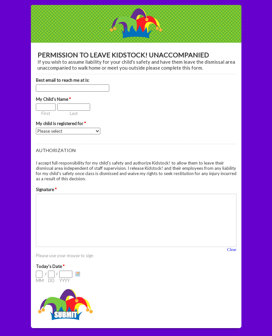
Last (74, 113)
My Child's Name (53, 99)
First (45, 113)
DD (51, 280)
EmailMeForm (136, 24)
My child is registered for (61, 123)
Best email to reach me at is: (62, 80)
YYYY (64, 280)
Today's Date (50, 266)
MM (40, 280)
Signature (46, 189)
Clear (231, 249)
